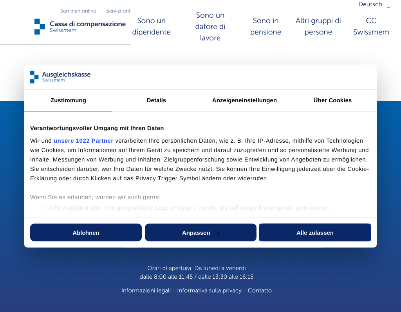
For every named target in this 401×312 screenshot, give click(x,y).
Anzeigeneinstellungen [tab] (244, 100)
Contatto (260, 291)
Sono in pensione (265, 26)
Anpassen (201, 232)
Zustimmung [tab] (68, 100)
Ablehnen (85, 232)
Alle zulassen (315, 232)
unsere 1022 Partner (84, 140)
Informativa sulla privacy (209, 291)
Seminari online (78, 11)
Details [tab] (156, 100)
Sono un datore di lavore (210, 26)
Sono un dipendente (151, 26)
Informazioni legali (146, 291)
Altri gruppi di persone (318, 26)
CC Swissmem (371, 26)
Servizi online (122, 11)
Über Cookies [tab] (333, 100)
